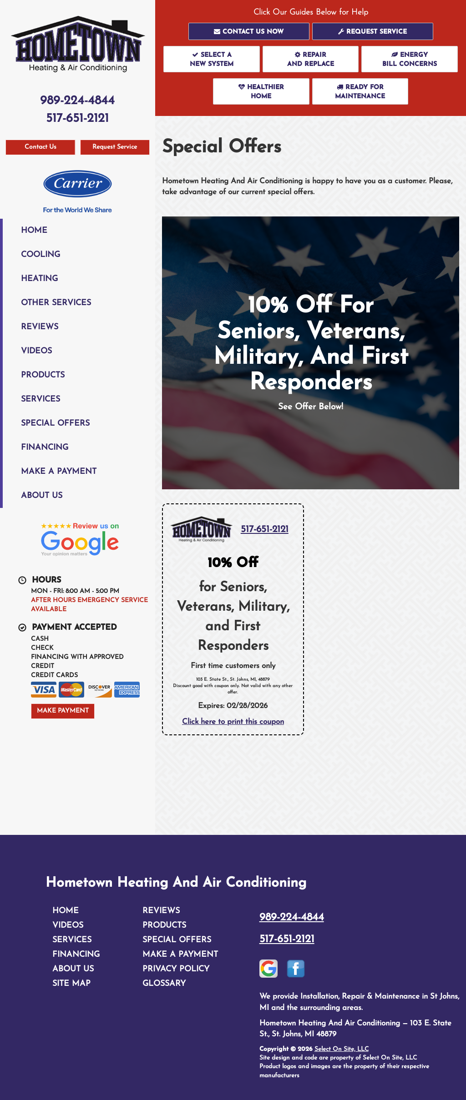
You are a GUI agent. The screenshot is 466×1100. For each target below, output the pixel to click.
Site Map (71, 984)
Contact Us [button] (40, 147)
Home (34, 231)
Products (43, 375)
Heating (39, 279)
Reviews (39, 327)
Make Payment (63, 711)
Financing (44, 448)
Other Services (56, 303)
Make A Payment (58, 472)
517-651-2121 (265, 529)
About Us (41, 496)
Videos (36, 351)
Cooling (40, 255)
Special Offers (55, 423)
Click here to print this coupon (233, 722)
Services (40, 399)
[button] (248, 31)
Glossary (164, 984)
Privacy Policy (175, 969)
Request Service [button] (114, 147)
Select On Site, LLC (341, 1049)
